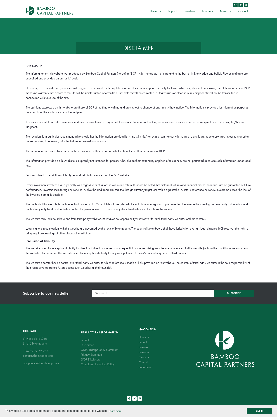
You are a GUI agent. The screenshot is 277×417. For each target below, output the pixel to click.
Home (155, 11)
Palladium (145, 367)
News (225, 11)
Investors (207, 11)
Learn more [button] (115, 411)
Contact (243, 11)
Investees (189, 11)
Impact (172, 11)
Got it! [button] (259, 411)
